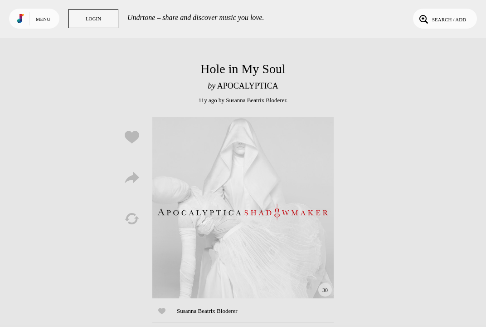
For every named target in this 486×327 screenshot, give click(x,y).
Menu (43, 19)
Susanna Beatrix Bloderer (256, 100)
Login (93, 18)
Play (243, 207)
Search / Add (442, 18)
